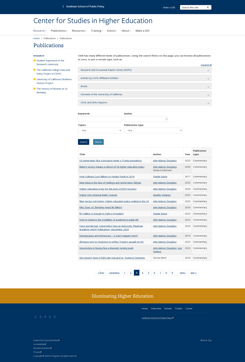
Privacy (37, 352)
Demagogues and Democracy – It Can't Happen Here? (108, 235)
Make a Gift (143, 30)
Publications (59, 30)
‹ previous (115, 273)
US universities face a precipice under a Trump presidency (110, 160)
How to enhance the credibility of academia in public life (109, 219)
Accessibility (39, 344)
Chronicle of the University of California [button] (101, 94)
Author (128, 113)
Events (112, 30)
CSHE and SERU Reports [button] (94, 102)
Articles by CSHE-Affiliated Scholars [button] (99, 78)
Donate (168, 308)
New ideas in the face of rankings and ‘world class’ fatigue (110, 182)
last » (194, 273)
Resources (79, 30)
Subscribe (156, 308)
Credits (178, 308)
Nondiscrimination (42, 348)
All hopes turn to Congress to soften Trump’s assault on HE (111, 241)
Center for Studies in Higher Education (92, 21)
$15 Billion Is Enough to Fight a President (101, 213)
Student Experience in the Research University (50, 62)
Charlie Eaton (160, 176)
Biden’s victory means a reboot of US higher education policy (112, 166)
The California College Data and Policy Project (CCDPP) (53, 71)
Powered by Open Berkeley (46, 340)
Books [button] (84, 86)
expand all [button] (206, 64)
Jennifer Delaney (162, 195)
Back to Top (206, 340)
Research (39, 30)
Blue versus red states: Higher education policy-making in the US (114, 201)
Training (97, 30)
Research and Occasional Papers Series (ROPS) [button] (106, 69)
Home (36, 38)
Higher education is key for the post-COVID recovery (108, 188)
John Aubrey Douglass (165, 160)
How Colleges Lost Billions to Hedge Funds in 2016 (107, 176)
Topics (82, 125)
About (126, 30)
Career (189, 308)
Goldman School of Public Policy (85, 6)
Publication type (133, 125)
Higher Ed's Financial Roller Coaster (98, 195)
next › (184, 273)
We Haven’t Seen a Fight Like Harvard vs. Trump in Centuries (112, 257)
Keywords (84, 113)
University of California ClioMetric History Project (54, 81)
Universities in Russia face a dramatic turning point (106, 248)
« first (102, 273)
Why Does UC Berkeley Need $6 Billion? (100, 207)
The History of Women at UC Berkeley (52, 90)
